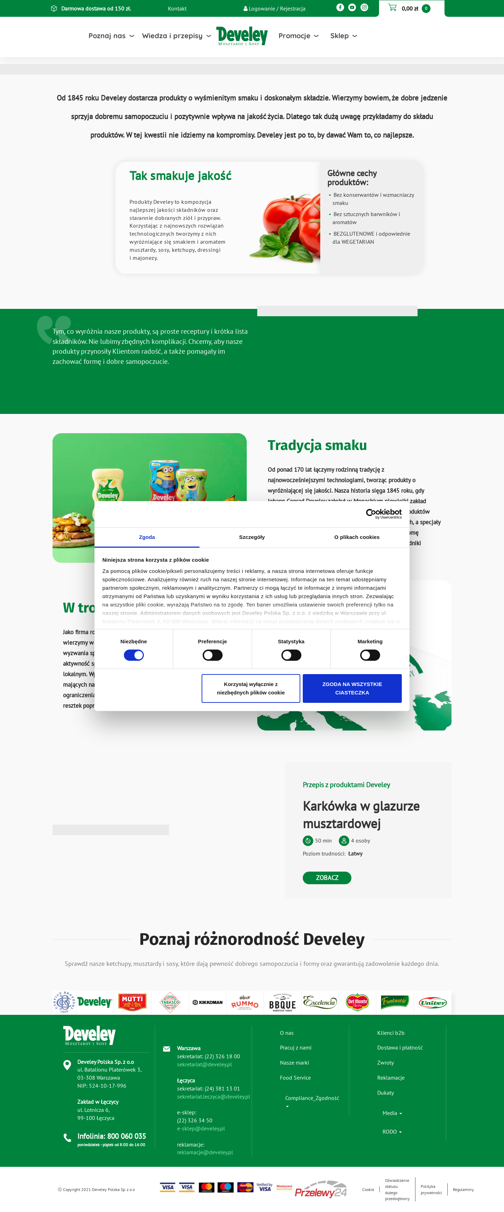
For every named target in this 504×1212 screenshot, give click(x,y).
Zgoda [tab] (147, 537)
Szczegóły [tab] (252, 537)
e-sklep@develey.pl (201, 1128)
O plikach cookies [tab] (356, 537)
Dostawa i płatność (400, 1047)
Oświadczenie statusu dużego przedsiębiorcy (397, 1189)
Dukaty (385, 1092)
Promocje (294, 35)
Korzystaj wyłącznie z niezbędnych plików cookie (251, 688)
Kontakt (177, 8)
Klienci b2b (391, 1032)
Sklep (339, 35)
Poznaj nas (107, 35)
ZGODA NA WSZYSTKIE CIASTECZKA (352, 688)
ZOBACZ (327, 878)
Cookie (368, 1189)
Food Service (295, 1077)
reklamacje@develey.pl (205, 1152)
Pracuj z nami (296, 1047)
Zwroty (385, 1062)
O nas (287, 1032)
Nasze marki (294, 1062)
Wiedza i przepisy (172, 35)
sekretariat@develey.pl (204, 1064)
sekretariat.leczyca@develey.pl (213, 1096)
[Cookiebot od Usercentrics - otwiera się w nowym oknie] (371, 514)
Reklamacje (391, 1077)
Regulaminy (463, 1189)
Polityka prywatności (431, 1189)
